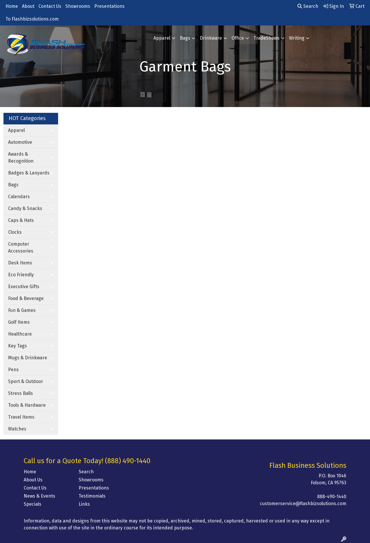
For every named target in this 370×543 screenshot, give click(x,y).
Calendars (19, 196)
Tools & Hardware (27, 405)
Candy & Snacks (25, 208)
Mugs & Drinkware (27, 357)
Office (238, 38)
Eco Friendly (21, 274)
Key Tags (17, 346)
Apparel (161, 38)
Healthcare (20, 334)
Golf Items (19, 322)
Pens (13, 369)
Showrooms (77, 6)
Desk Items (20, 263)
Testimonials (92, 496)
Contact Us (49, 6)
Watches (17, 429)
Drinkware (211, 38)
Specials (32, 504)
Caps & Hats (21, 220)
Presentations (109, 6)
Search (307, 6)
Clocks (15, 232)
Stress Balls (20, 393)
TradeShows (267, 38)
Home (11, 6)
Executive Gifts (23, 286)
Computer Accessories (20, 247)
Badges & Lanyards (28, 173)
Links (84, 504)
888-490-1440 (331, 496)
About (28, 6)
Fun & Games (22, 310)
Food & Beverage (26, 298)
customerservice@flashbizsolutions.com (303, 503)
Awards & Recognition (21, 157)
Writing (296, 38)
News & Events (39, 496)
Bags (185, 38)
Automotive (20, 142)
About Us (33, 480)
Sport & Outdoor (25, 381)
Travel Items (21, 417)
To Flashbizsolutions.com (32, 19)
